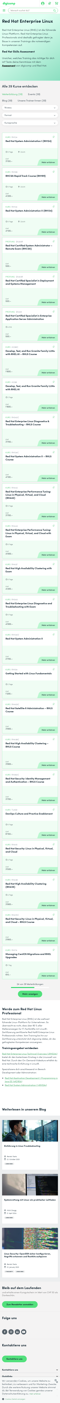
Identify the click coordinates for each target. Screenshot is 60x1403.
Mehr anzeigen (30, 993)
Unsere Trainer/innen (32, 100)
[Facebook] (4, 1331)
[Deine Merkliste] (49, 3)
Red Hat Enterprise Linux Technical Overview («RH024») (29, 1053)
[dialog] (30, 1390)
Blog (7, 100)
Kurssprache (11, 122)
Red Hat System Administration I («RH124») (26, 1085)
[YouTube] (23, 1331)
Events (34, 94)
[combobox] (56, 1380)
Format (8, 115)
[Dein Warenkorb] (56, 3)
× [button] (57, 1382)
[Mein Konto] (42, 3)
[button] (30, 1399)
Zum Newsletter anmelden (19, 1304)
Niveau (8, 107)
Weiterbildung (12, 94)
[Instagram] (11, 1331)
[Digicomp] (9, 3)
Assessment (8, 65)
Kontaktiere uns (14, 1358)
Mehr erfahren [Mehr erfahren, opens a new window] (35, 1394)
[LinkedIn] (17, 1331)
